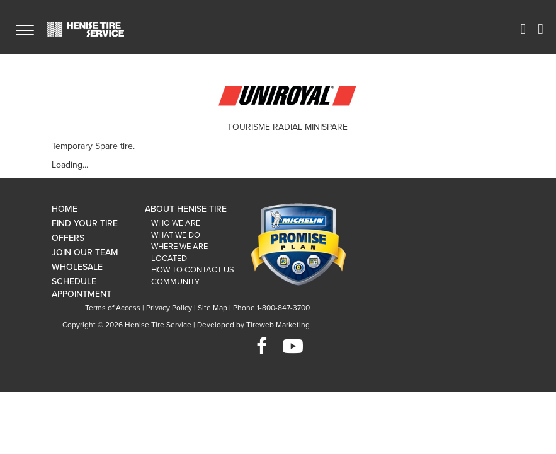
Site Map (212, 307)
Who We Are (175, 223)
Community (175, 282)
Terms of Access (112, 307)
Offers (68, 238)
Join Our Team (85, 252)
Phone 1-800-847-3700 (271, 307)
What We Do (175, 235)
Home (64, 209)
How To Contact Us (192, 270)
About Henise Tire (186, 209)
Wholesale (77, 267)
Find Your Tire (85, 223)
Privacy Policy (169, 307)
